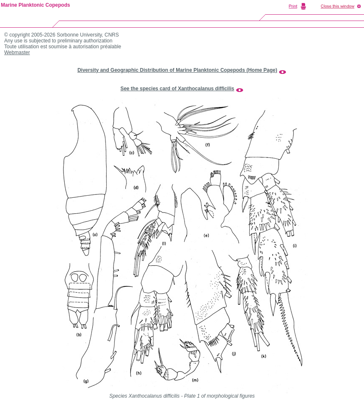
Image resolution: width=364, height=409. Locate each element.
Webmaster (17, 52)
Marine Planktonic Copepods (35, 5)
